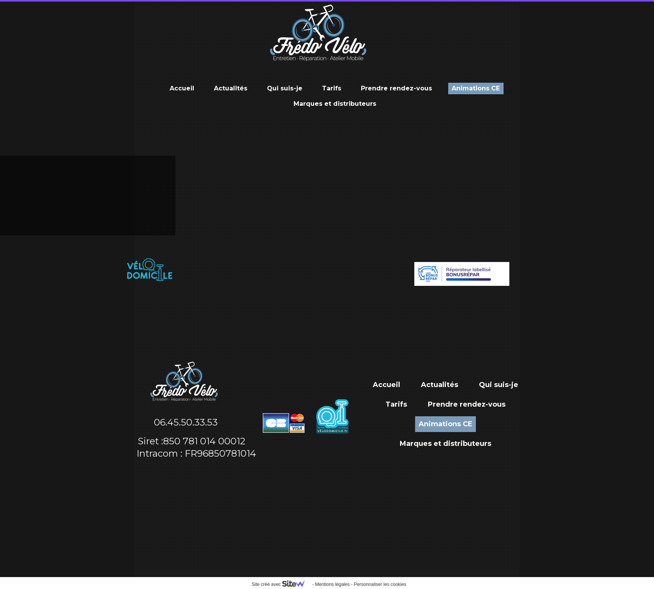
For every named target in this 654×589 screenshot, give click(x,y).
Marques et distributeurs (335, 103)
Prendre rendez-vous (396, 88)
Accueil (182, 88)
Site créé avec (281, 584)
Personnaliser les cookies (380, 584)
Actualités (230, 88)
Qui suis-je (284, 88)
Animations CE (476, 88)
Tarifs (331, 88)
